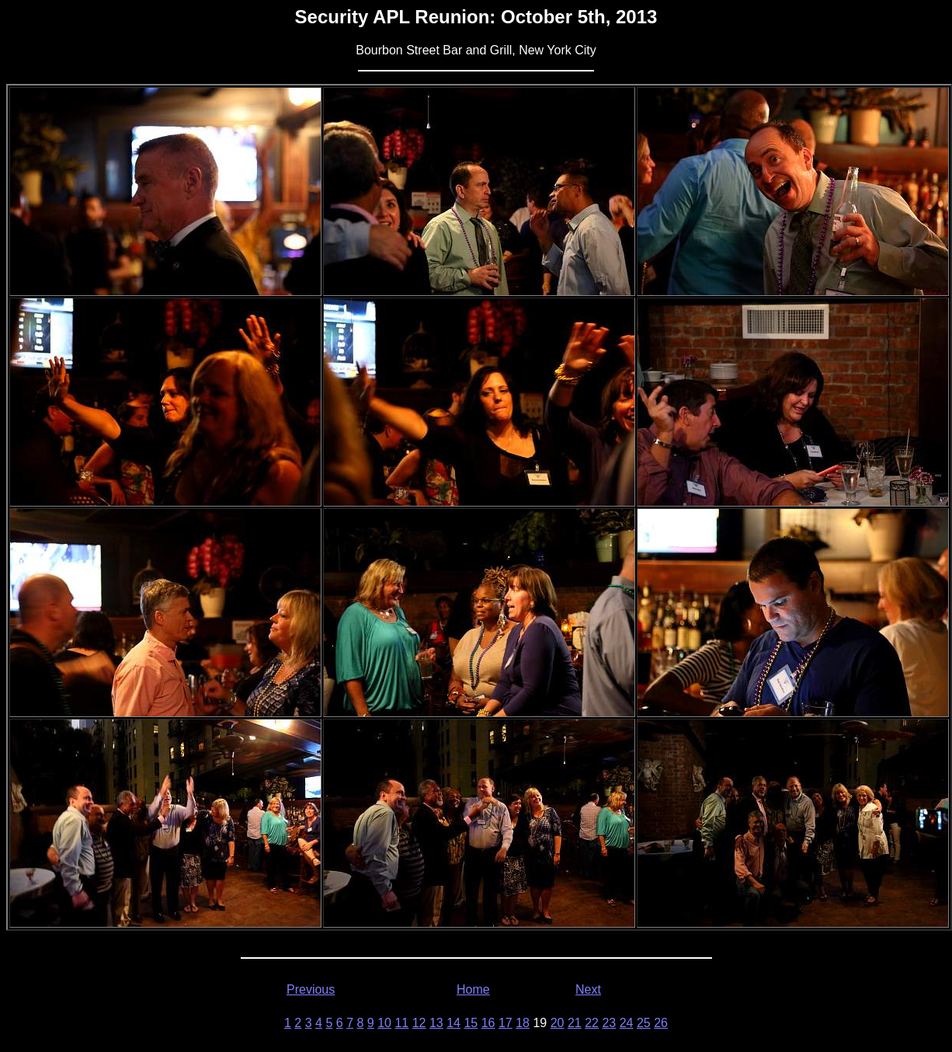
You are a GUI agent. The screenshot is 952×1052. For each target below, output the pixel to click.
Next (588, 989)
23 (609, 1022)
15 (471, 1022)
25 (644, 1022)
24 (627, 1022)
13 (436, 1022)
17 (505, 1022)
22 (592, 1022)
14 (453, 1022)
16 (488, 1022)
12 (419, 1022)
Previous (311, 989)
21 (575, 1022)
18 (523, 1022)
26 (661, 1022)
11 (401, 1022)
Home (473, 989)
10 (384, 1022)
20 (558, 1022)
